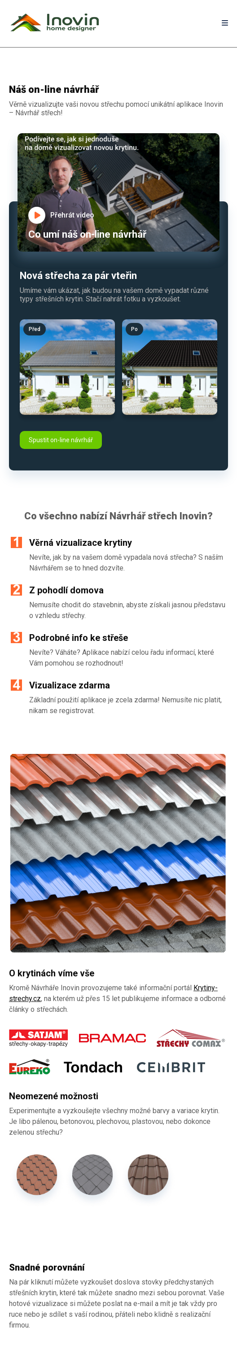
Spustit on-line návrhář (61, 440)
